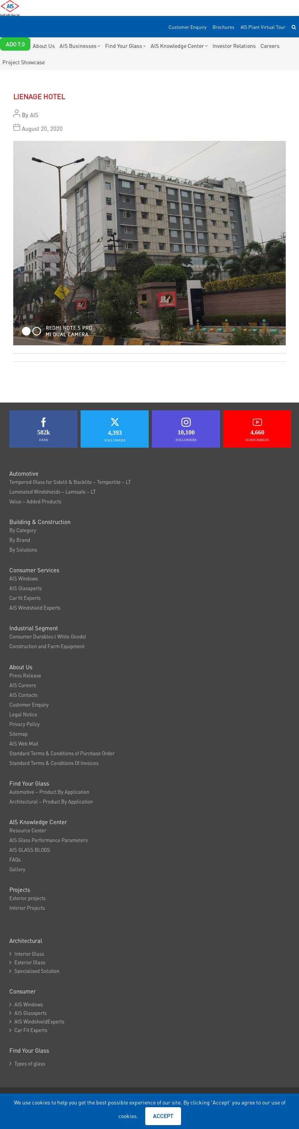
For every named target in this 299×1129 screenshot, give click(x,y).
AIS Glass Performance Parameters (48, 840)
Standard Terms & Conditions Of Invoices (53, 763)
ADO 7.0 (15, 43)
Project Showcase (23, 61)
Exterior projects (27, 898)
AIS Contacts (23, 694)
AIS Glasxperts (25, 588)
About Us (44, 45)
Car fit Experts (24, 597)
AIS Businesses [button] (80, 45)
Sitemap (18, 733)
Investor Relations (234, 45)
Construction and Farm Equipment (46, 646)
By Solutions (23, 549)
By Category (22, 530)
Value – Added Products (35, 501)
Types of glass (27, 1063)
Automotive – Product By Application (49, 791)
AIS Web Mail (24, 743)
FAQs (15, 859)
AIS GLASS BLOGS (29, 849)
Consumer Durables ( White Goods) (47, 636)
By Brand (19, 539)
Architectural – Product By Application (51, 801)
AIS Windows (23, 578)
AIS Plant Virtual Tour (263, 27)
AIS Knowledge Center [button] (179, 45)
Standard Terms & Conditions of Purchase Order (61, 753)
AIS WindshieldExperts (36, 1021)
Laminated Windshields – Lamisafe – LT (52, 491)
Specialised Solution (34, 970)
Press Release (25, 675)
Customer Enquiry (187, 27)
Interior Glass (26, 953)
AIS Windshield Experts (34, 607)
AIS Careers (22, 685)
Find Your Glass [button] (125, 45)
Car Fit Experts (28, 1030)
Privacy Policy (24, 724)
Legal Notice (23, 714)
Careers (270, 45)
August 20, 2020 (42, 128)
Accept (163, 1115)
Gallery (17, 869)
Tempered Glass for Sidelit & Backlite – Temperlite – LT (70, 481)
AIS (34, 115)
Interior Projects (27, 907)
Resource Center (27, 830)
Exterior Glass (27, 962)
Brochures (223, 27)
